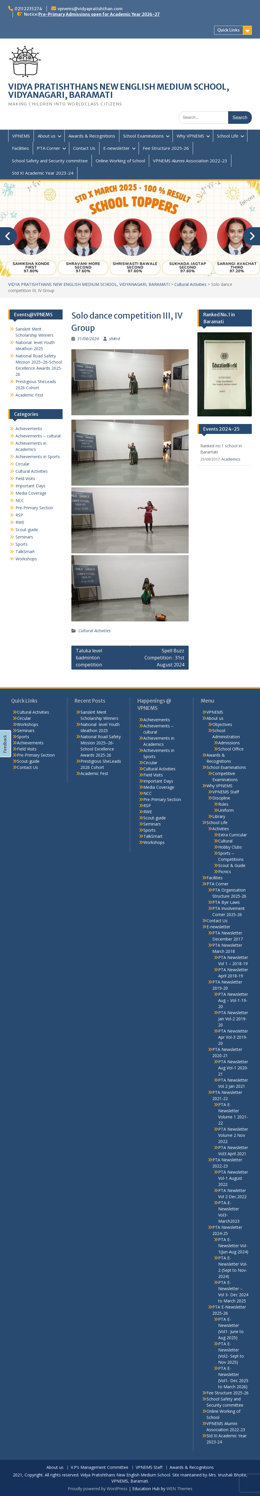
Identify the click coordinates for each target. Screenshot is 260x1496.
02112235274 (28, 8)
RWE (20, 522)
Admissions (229, 743)
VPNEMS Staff (225, 792)
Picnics (224, 871)
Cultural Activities (94, 630)
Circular (23, 464)
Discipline (221, 798)
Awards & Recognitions (91, 136)
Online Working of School (120, 161)
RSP (19, 515)
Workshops (26, 559)
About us (47, 136)
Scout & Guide (231, 865)
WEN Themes (179, 1488)
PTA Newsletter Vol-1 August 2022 (233, 1178)
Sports (22, 544)
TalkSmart (25, 551)
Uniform (226, 810)
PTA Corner (48, 148)
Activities (220, 828)
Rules (223, 804)
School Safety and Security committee (50, 161)
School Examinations (143, 136)
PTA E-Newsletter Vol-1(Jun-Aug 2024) (233, 1246)
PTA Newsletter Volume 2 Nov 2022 (233, 1135)
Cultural (225, 841)
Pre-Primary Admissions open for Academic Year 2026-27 (99, 14)
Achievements (29, 428)
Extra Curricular (232, 835)
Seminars (24, 537)
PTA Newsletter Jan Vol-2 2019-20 (233, 1019)
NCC (20, 500)
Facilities (20, 148)
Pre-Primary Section (34, 507)
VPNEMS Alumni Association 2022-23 (190, 161)
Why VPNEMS (190, 136)
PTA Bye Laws (226, 902)
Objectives (222, 724)
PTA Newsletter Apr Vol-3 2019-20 (233, 1037)
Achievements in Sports (38, 456)
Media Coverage (31, 493)
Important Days (30, 486)
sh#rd (114, 338)
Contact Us (84, 148)
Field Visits (25, 478)
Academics (230, 459)
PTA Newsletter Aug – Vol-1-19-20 (233, 1000)
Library (218, 816)
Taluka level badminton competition (89, 657)
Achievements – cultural (38, 436)
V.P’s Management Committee (99, 1467)
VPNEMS (21, 136)
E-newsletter (116, 148)
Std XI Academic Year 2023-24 (42, 173)
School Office (231, 749)
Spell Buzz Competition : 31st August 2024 (164, 657)
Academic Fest (29, 395)
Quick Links (228, 30)
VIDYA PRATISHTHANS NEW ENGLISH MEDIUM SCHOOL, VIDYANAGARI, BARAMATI (118, 90)
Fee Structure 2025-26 (166, 148)
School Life (227, 136)
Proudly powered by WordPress (98, 1488)
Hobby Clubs (230, 847)
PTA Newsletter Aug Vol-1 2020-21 (233, 1068)
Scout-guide (27, 529)
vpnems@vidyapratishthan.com (90, 8)
